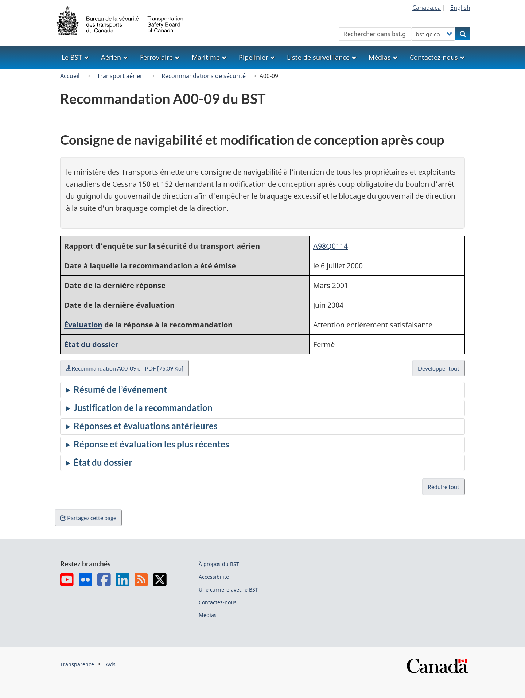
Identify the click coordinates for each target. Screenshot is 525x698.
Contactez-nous (218, 602)
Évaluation (83, 325)
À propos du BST (219, 564)
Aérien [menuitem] (114, 57)
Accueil (69, 76)
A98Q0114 (330, 246)
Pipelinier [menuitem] (257, 57)
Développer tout (438, 368)
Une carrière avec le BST (228, 589)
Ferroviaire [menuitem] (160, 57)
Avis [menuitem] (111, 664)
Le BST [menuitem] (75, 57)
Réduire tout (443, 487)
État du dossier (91, 344)
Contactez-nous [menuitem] (437, 57)
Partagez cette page (89, 518)
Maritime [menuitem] (209, 57)
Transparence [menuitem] (77, 664)
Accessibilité (214, 576)
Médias (208, 615)
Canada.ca (426, 8)
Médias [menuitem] (383, 57)
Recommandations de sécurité (204, 76)
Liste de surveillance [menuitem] (322, 57)
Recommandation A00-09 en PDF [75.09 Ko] (126, 368)
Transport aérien (120, 76)
